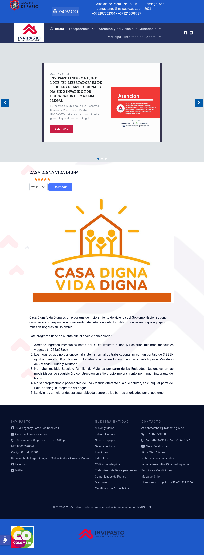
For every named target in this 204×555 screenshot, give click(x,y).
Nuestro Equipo (104, 440)
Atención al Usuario (157, 446)
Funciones (101, 452)
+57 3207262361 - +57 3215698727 (167, 440)
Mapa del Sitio (150, 476)
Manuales (101, 482)
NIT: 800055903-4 (22, 446)
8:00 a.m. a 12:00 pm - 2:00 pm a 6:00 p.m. (42, 440)
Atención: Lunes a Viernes (30, 434)
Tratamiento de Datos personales (116, 470)
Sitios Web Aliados (153, 452)
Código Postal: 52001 (24, 452)
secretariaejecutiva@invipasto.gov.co (165, 464)
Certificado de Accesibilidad (112, 488)
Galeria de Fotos (105, 446)
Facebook (21, 464)
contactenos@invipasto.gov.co (164, 428)
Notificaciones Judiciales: (157, 458)
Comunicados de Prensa (110, 476)
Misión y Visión (104, 428)
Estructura (101, 458)
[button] (5, 103)
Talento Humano (105, 434)
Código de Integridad (108, 464)
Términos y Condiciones (156, 470)
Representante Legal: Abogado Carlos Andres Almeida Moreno (51, 458)
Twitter (18, 470)
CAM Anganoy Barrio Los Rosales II (37, 428)
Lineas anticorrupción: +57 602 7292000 (167, 482)
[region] (102, 102)
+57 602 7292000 (156, 434)
